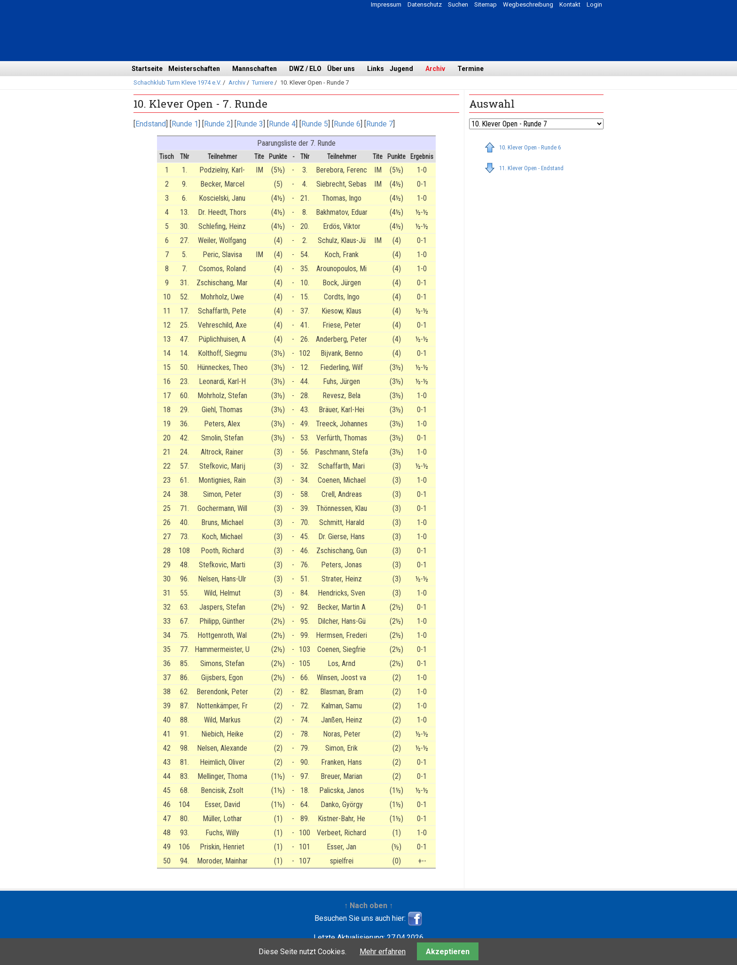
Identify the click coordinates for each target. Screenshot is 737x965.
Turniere (262, 82)
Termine (470, 68)
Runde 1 (185, 123)
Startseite (147, 68)
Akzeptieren (448, 951)
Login (594, 4)
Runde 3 (249, 123)
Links (375, 68)
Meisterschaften (194, 68)
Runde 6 (347, 123)
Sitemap (485, 4)
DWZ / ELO (305, 68)
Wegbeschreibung (528, 4)
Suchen (458, 4)
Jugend (401, 68)
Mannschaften (254, 68)
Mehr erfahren (383, 951)
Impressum (386, 4)
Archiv (435, 68)
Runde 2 (217, 123)
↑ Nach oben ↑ (368, 905)
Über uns (341, 68)
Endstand (150, 123)
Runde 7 (379, 123)
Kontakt (569, 4)
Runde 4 (282, 123)
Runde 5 (314, 123)
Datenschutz (425, 4)
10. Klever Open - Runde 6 (530, 147)
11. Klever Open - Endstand (531, 168)
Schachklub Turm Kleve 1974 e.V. (177, 82)
